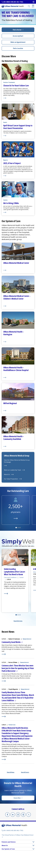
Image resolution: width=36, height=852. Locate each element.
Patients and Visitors (9, 842)
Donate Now (17, 798)
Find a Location (18, 48)
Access (18, 36)
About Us (5, 845)
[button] (33, 841)
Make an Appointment (18, 42)
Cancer (21, 577)
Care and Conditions (10, 577)
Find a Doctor (17, 30)
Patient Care (12, 725)
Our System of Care (8, 849)
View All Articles (18, 621)
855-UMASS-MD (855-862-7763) (13, 2)
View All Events (25, 772)
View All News (10, 772)
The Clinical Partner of (17, 835)
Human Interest (27, 639)
